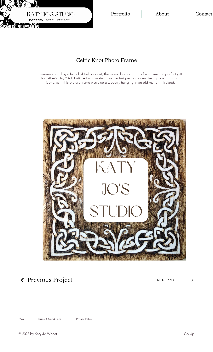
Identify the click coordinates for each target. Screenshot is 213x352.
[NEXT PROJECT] (175, 280)
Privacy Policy (84, 319)
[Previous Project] (46, 280)
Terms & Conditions (50, 319)
